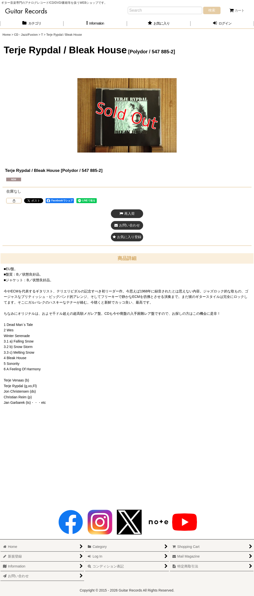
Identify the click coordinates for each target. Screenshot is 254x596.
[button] (95, 23)
